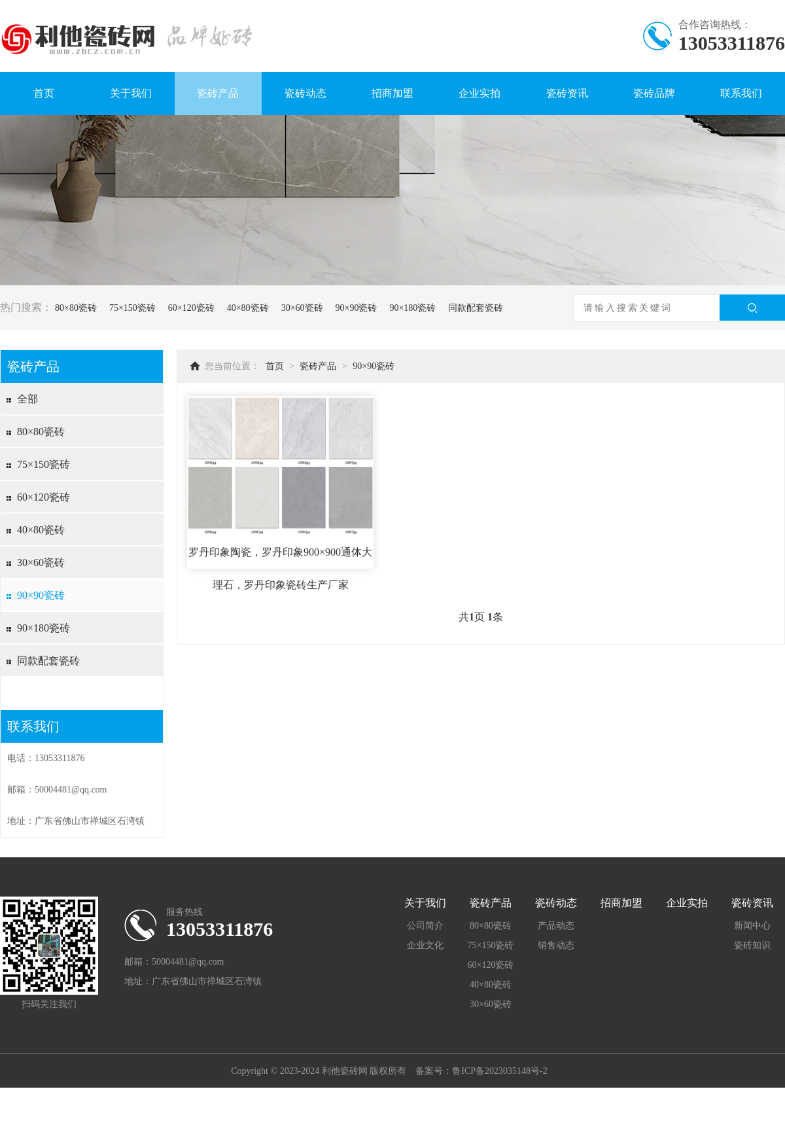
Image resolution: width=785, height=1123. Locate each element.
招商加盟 (392, 93)
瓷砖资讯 (567, 93)
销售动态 (556, 945)
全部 (27, 398)
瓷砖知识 (752, 945)
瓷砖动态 (305, 93)
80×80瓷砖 (76, 308)
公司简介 (425, 926)
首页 (43, 93)
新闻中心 (752, 926)
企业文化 (425, 945)
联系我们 (741, 93)
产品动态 (556, 926)
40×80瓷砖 (248, 308)
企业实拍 (479, 93)
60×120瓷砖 (191, 308)
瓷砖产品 (218, 93)
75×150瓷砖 (132, 308)
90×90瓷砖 (356, 308)
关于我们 (131, 93)
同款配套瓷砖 (475, 308)
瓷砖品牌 (654, 93)
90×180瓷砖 (412, 308)
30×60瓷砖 (302, 308)
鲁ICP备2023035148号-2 (499, 1071)
